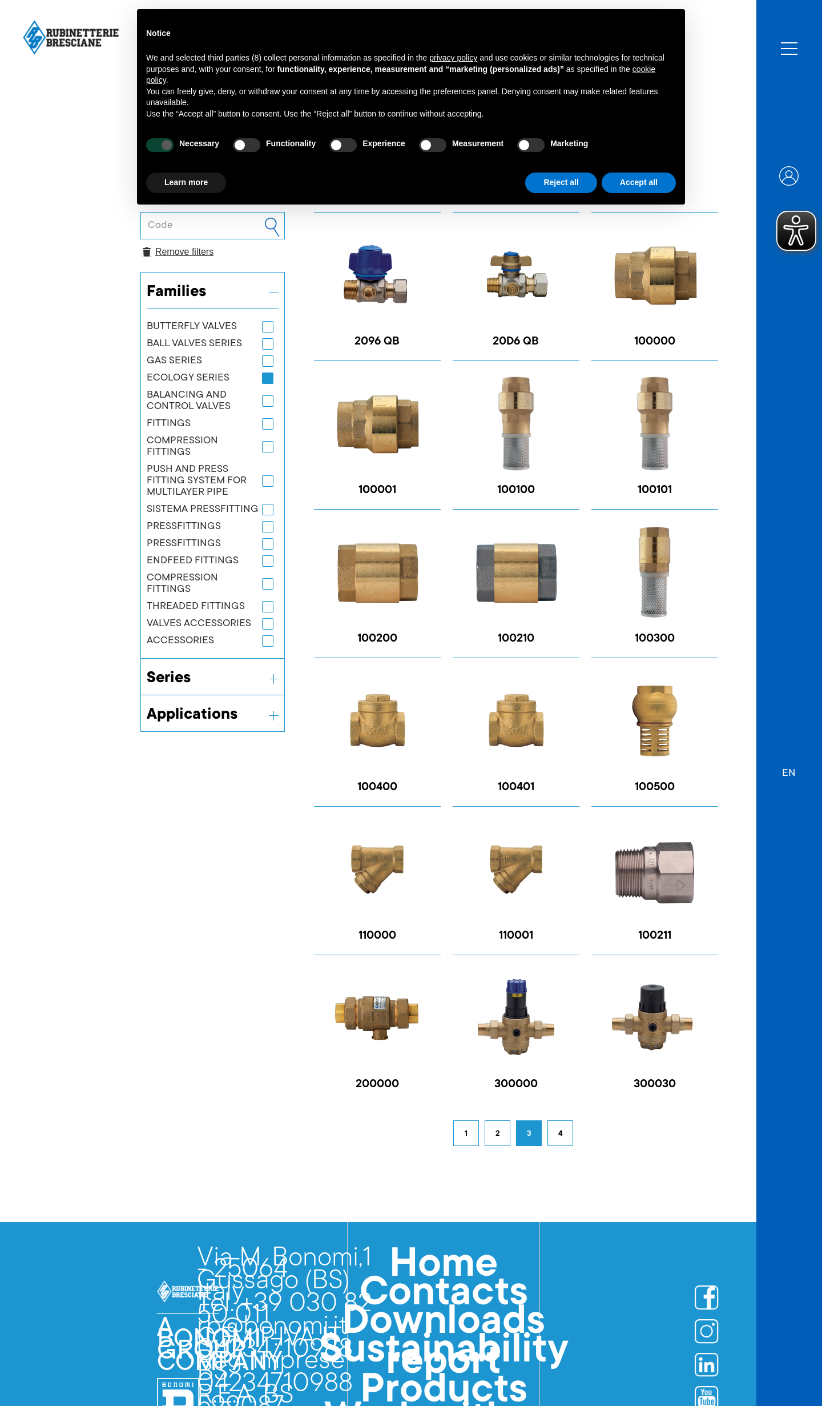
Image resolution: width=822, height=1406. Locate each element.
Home (443, 1267)
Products (443, 1393)
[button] (789, 767)
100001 (377, 490)
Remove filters (178, 252)
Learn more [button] (186, 182)
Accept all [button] (639, 182)
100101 (655, 490)
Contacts (444, 1295)
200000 (377, 1085)
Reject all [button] (560, 182)
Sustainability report (444, 1358)
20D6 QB (516, 342)
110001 (516, 936)
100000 (654, 342)
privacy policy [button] (453, 57)
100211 (654, 936)
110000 (377, 936)
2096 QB (377, 342)
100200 (377, 639)
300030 (655, 1085)
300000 (516, 1085)
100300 (655, 639)
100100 (516, 490)
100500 (655, 788)
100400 (377, 788)
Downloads (443, 1324)
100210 (516, 639)
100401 (516, 788)
